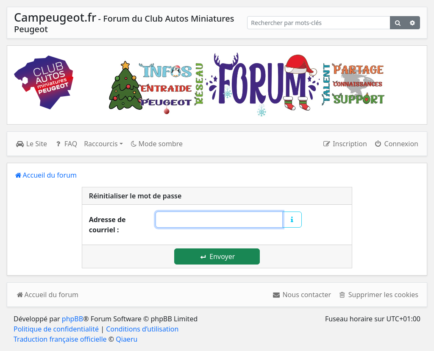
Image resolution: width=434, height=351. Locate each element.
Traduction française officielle (60, 339)
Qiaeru (126, 339)
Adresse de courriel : (107, 224)
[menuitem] (301, 294)
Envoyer (217, 256)
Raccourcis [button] (101, 143)
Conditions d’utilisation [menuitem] (142, 329)
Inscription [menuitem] (344, 143)
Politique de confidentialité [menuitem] (56, 329)
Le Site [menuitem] (31, 143)
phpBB (72, 318)
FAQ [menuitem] (65, 143)
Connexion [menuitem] (396, 143)
